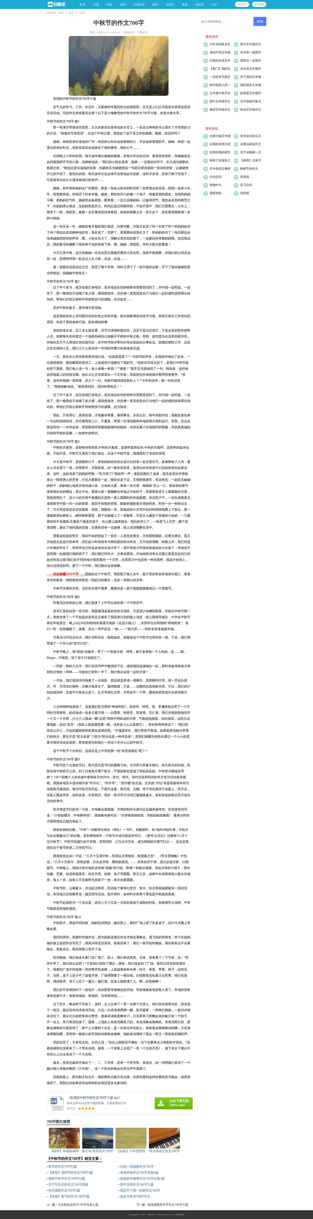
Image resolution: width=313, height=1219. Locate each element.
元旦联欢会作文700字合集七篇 (78, 1204)
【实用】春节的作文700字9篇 (69, 1196)
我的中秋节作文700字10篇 (66, 1178)
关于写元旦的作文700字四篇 (68, 1184)
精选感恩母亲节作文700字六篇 (168, 1204)
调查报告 (216, 193)
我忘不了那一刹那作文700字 (140, 1190)
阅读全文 (129, 32)
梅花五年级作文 (220, 109)
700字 (82, 13)
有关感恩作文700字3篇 (64, 1190)
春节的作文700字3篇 (62, 1166)
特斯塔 (151, 1214)
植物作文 (216, 185)
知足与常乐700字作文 (135, 1196)
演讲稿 (244, 193)
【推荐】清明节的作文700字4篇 (70, 1172)
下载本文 (142, 32)
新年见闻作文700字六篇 (137, 1184)
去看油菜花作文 (250, 144)
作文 (71, 13)
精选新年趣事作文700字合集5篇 (142, 1178)
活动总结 (216, 176)
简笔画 (244, 176)
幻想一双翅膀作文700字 (137, 1166)
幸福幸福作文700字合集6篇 (139, 1172)
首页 (82, 4)
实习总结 (246, 185)
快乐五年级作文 (250, 109)
